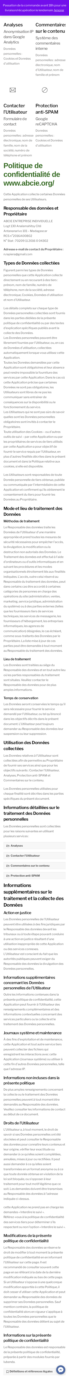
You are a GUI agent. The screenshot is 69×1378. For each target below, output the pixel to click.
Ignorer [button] (59, 10)
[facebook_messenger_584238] (60, 1369)
